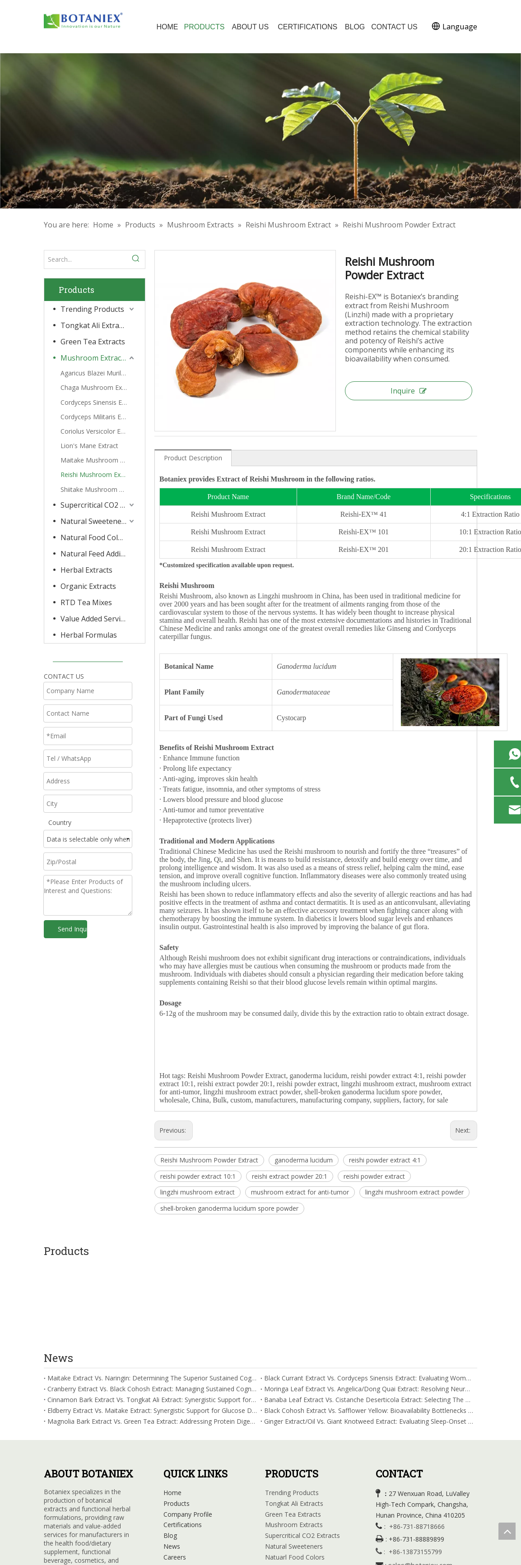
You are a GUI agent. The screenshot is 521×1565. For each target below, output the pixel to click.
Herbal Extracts (86, 570)
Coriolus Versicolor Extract (98, 431)
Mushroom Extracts (93, 358)
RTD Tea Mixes (86, 602)
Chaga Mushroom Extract (97, 387)
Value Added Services (95, 619)
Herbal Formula (287, 1531)
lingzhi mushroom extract (197, 1192)
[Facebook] (51, 1509)
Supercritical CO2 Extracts (98, 505)
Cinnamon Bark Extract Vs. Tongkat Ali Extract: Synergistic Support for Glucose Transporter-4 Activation (152, 1319)
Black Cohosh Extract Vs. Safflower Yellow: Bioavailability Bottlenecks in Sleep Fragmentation (369, 1330)
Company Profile (187, 1434)
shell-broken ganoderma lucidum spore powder (229, 1208)
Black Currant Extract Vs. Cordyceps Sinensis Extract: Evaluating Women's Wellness (369, 1298)
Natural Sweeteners (94, 521)
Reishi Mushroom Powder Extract (209, 1160)
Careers (174, 1477)
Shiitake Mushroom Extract (98, 489)
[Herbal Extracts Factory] (260, 130)
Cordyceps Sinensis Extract (98, 402)
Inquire (409, 391)
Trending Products (92, 309)
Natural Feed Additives (98, 554)
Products (176, 1423)
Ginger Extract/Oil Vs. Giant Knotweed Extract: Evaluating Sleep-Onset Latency (369, 1341)
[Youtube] (88, 1509)
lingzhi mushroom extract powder (414, 1192)
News (171, 1466)
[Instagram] (106, 1509)
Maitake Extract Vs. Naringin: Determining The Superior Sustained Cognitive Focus (152, 1298)
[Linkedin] (69, 1509)
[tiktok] (125, 1509)
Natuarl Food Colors (295, 1477)
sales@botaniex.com (420, 1485)
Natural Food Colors (94, 537)
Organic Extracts (88, 586)
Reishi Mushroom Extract (97, 474)
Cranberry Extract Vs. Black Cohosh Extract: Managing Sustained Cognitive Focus (152, 1309)
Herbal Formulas (88, 635)
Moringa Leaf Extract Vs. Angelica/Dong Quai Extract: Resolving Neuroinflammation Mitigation (369, 1309)
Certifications (182, 1444)
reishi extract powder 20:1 (289, 1176)
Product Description (193, 458)
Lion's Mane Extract (89, 445)
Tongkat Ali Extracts (94, 325)
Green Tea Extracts (92, 342)
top (507, 1531)
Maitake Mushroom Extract (98, 460)
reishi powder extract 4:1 (385, 1160)
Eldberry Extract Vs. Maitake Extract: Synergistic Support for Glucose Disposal (152, 1330)
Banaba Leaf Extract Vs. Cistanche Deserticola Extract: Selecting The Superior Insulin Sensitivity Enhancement (369, 1319)
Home (172, 1412)
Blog (170, 1455)
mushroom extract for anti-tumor (300, 1192)
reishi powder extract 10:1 (198, 1176)
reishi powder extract (374, 1176)
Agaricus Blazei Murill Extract (98, 373)
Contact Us (179, 1487)
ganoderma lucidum (303, 1160)
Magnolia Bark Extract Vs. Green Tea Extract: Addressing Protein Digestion (152, 1341)
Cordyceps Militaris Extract (98, 416)
